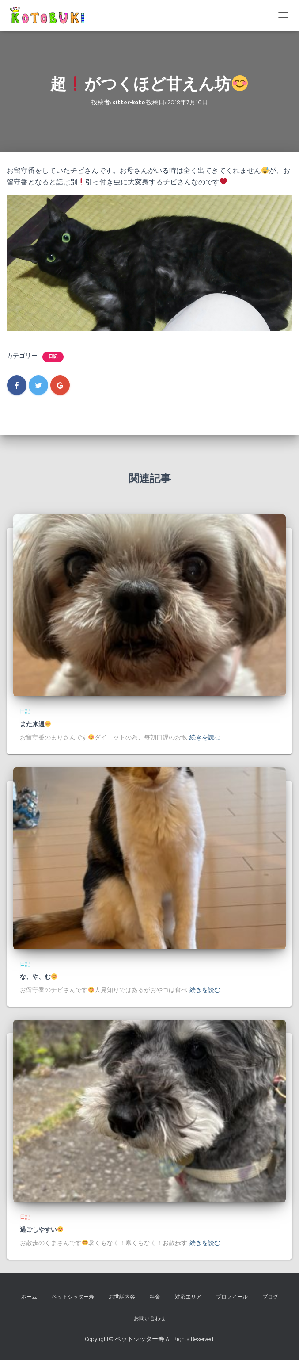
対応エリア (188, 1297)
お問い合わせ (150, 1318)
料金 (155, 1297)
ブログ (270, 1297)
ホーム (29, 1297)
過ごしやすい (41, 1230)
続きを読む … (207, 738)
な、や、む (38, 977)
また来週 (35, 724)
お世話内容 (122, 1297)
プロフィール (232, 1297)
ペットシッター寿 (73, 1297)
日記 (53, 357)
